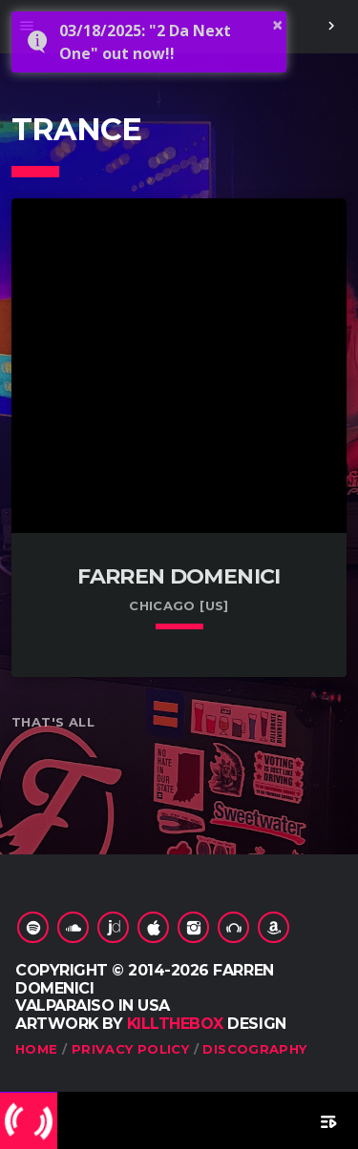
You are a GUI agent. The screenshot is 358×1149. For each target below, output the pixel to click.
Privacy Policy (130, 1049)
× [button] (277, 24)
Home (36, 1049)
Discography (254, 1049)
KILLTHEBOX (175, 1024)
